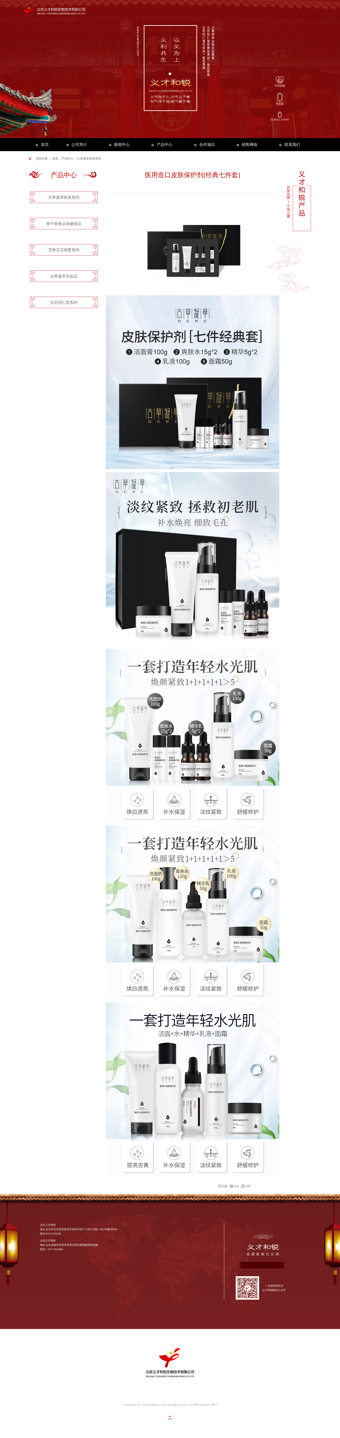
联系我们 (292, 144)
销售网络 (249, 144)
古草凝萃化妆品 (63, 276)
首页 (45, 144)
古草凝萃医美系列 (63, 197)
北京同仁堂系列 (63, 302)
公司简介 (79, 144)
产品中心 (164, 144)
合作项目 (207, 144)
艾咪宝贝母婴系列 (63, 250)
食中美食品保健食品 (63, 223)
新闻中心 (122, 144)
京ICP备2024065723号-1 (203, 1404)
